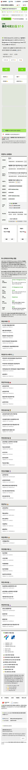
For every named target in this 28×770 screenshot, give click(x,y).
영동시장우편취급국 (7, 340)
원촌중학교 (4, 544)
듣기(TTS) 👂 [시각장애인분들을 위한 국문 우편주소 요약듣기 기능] (13, 60)
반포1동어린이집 (6, 511)
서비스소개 (24, 714)
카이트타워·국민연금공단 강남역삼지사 (11, 373)
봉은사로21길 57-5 (7, 57)
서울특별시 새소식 (8, 661)
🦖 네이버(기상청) (12, 227)
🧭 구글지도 (21, 12)
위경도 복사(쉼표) (20, 220)
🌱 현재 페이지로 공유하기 (7, 742)
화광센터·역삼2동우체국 (8, 346)
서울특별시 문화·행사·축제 (10, 662)
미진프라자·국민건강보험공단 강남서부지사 (12, 367)
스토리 (12, 714)
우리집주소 (6, 714)
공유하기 (23, 754)
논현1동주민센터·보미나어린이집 (10, 426)
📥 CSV (18, 5)
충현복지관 (4, 635)
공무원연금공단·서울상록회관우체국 (10, 357)
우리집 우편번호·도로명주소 (7, 5)
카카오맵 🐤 (5, 82)
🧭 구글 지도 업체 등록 (11, 703)
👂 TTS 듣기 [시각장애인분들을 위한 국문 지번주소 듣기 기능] (18, 186)
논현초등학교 (5, 521)
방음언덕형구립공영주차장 (8, 408)
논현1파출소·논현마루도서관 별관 (10, 455)
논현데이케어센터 (6, 494)
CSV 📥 (20, 60)
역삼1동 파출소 (5, 478)
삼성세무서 (4, 384)
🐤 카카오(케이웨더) (19, 227)
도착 (12, 245)
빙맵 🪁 (18, 77)
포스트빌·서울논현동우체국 (8, 334)
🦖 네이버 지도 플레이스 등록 (13, 701)
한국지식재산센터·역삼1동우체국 (10, 351)
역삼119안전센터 (6, 461)
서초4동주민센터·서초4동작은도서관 (10, 431)
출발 (6, 245)
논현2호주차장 (5, 402)
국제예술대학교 (5, 554)
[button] (14, 255)
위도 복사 (10, 220)
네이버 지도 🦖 (19, 82)
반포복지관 (4, 629)
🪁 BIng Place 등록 (11, 706)
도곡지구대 (4, 466)
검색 (24, 8)
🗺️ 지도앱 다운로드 (6, 19)
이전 (6, 70)
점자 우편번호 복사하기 (19, 162)
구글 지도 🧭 (5, 77)
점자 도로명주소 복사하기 (21, 172)
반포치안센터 (5, 472)
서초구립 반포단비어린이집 (8, 505)
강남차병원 (4, 567)
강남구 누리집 (7, 665)
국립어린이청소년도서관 (8, 611)
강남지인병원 (5, 584)
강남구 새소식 (7, 666)
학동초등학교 (5, 527)
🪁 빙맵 (26, 12)
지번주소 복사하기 (11, 186)
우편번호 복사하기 (11, 162)
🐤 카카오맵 (16, 12)
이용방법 (17, 714)
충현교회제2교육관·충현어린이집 (10, 499)
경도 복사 (14, 220)
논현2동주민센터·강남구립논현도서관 (11, 437)
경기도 (11, 1)
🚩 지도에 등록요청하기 (11, 135)
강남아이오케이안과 (7, 589)
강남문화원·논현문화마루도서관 (9, 600)
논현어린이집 (5, 488)
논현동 (16, 55)
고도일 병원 (5, 572)
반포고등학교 (5, 533)
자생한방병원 (5, 578)
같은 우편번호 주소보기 (12, 164)
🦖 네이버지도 (10, 12)
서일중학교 (4, 538)
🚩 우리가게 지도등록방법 (19, 19)
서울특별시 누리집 (8, 659)
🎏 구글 (25, 227)
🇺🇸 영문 (24, 5)
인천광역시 (18, 1)
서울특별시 (5, 1)
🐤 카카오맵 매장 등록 (11, 705)
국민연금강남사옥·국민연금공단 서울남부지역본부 (13, 379)
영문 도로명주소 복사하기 (13, 180)
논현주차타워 (5, 414)
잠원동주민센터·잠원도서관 (8, 443)
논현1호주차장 (5, 397)
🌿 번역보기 (4, 12)
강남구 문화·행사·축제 (9, 668)
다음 (22, 70)
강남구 (11, 55)
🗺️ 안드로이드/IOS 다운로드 (12, 131)
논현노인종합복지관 (7, 623)
